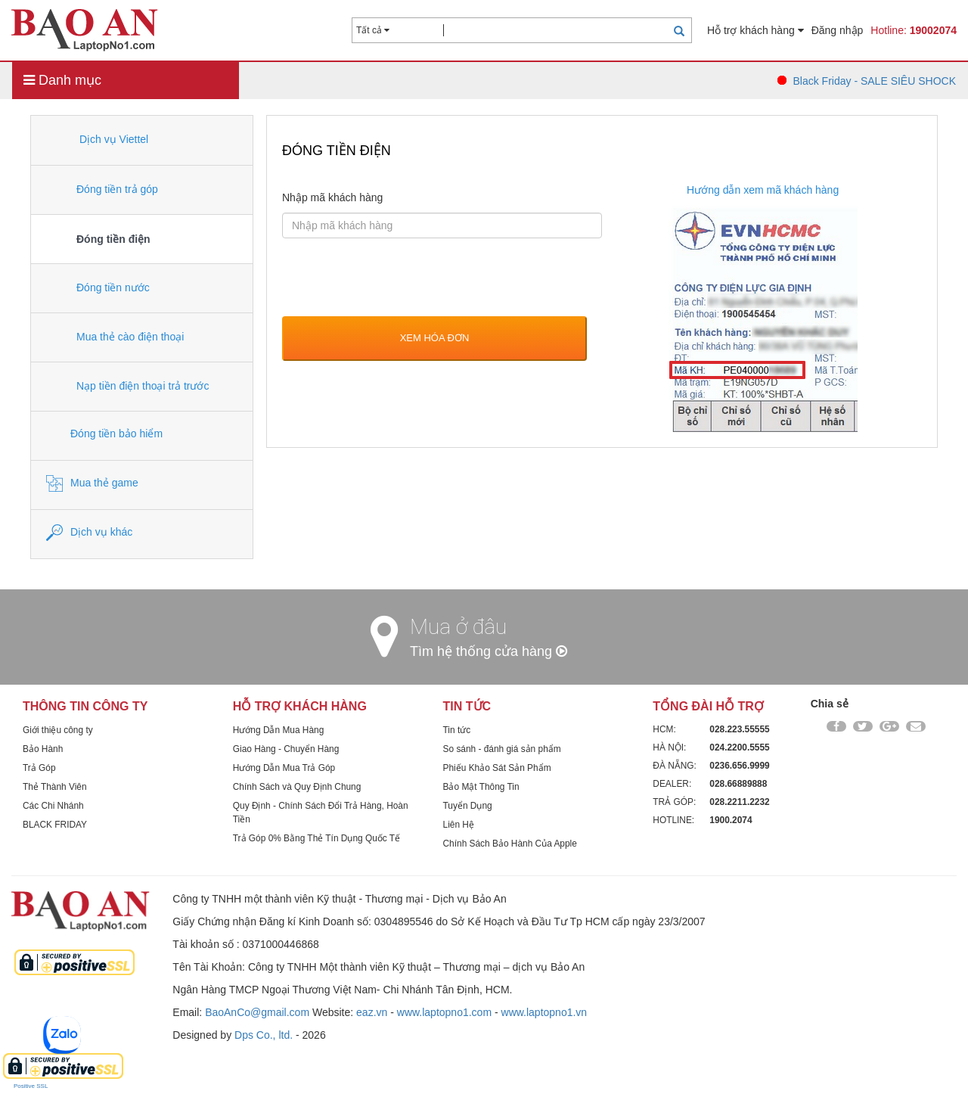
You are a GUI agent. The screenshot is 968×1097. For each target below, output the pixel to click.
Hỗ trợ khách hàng (755, 30)
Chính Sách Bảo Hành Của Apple (510, 843)
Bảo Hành (43, 749)
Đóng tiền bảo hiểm (104, 434)
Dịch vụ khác (89, 532)
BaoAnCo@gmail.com (257, 1012)
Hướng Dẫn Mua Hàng (278, 730)
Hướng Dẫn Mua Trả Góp (284, 768)
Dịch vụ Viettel (97, 140)
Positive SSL (31, 1086)
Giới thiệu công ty (58, 730)
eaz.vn (371, 1012)
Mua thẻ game (92, 483)
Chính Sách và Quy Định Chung (297, 787)
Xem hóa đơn (435, 337)
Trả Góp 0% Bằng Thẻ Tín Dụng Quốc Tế (316, 838)
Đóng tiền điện (98, 240)
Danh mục (62, 80)
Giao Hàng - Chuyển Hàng (286, 749)
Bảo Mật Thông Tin (481, 787)
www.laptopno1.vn (544, 1012)
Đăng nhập (837, 30)
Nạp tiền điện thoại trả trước (127, 386)
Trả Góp (39, 768)
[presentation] (397, 279)
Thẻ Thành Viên (55, 787)
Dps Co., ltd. (263, 1035)
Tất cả (372, 30)
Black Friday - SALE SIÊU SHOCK (874, 81)
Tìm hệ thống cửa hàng (488, 651)
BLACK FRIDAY (55, 824)
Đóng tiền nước (98, 288)
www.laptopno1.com (444, 1012)
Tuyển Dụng (467, 805)
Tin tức (457, 730)
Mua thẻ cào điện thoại (115, 337)
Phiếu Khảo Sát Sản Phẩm (497, 768)
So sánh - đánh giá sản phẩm (502, 749)
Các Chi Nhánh (53, 805)
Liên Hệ (458, 824)
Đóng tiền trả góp (102, 190)
